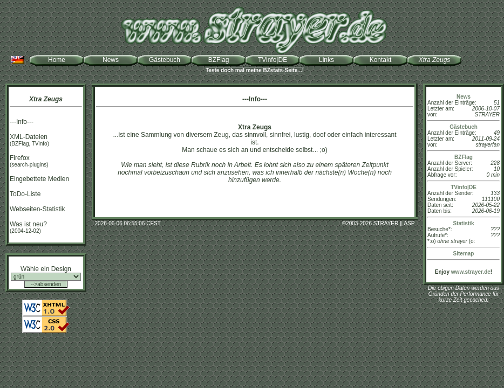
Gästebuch (164, 60)
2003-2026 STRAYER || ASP (380, 223)
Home (56, 60)
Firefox (20, 158)
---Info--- (21, 122)
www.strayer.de (471, 272)
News (111, 60)
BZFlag (218, 60)
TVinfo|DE (272, 60)
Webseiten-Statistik (37, 209)
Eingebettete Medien (39, 179)
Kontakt (381, 60)
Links (326, 60)
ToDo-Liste (25, 194)
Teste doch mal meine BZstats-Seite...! (255, 70)
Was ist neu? (28, 224)
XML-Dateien (28, 137)
